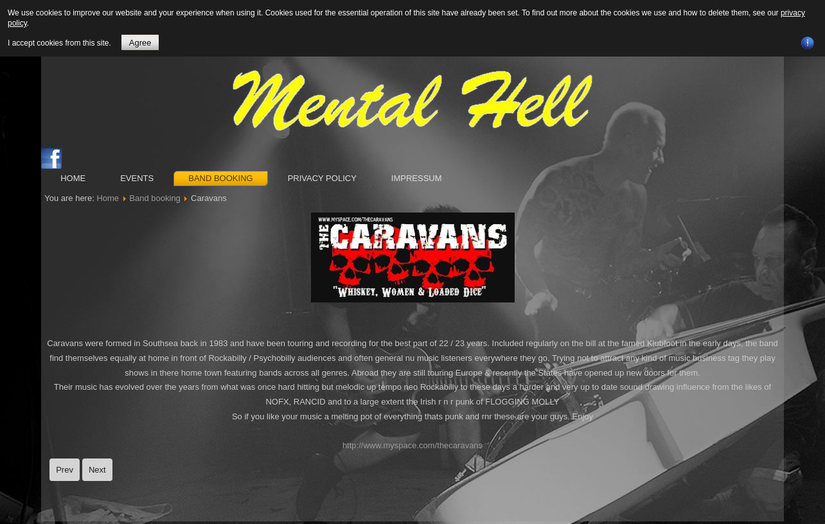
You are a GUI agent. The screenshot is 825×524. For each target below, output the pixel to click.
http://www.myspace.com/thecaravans (412, 445)
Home (72, 178)
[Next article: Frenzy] (97, 470)
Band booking (220, 178)
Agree (140, 43)
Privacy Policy (322, 178)
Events (137, 178)
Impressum (416, 178)
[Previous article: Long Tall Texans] (64, 470)
